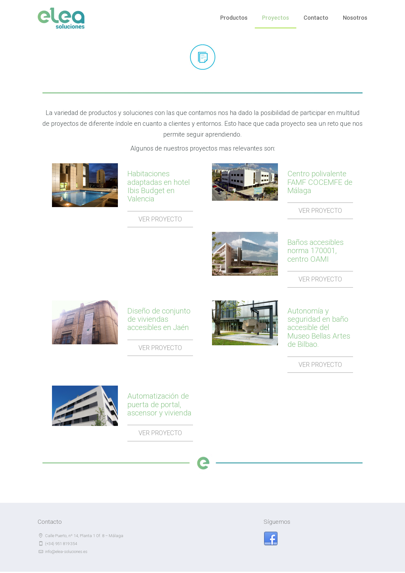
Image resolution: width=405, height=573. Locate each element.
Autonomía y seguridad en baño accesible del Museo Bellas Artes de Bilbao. (319, 328)
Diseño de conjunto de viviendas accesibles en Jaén (159, 319)
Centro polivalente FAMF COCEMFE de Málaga (319, 182)
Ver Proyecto (160, 219)
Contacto (316, 17)
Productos (234, 17)
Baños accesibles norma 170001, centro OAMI (315, 251)
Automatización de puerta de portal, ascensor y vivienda (159, 404)
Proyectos (275, 17)
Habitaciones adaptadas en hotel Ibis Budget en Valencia (158, 186)
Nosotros (355, 17)
